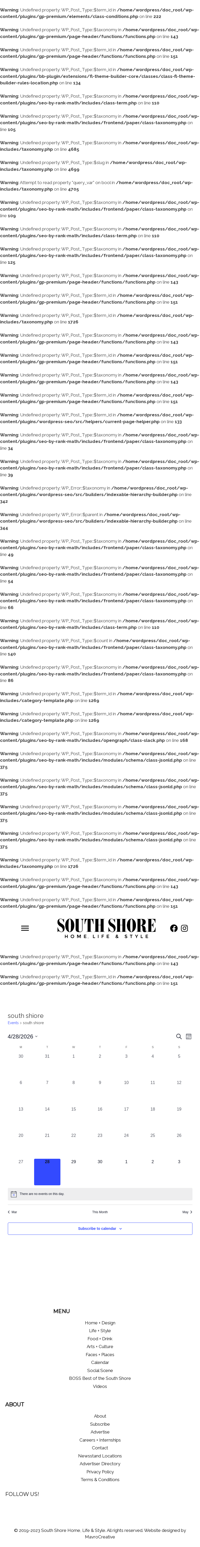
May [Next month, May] (187, 1212)
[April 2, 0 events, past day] (100, 1066)
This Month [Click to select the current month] (100, 1212)
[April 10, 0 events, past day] (126, 1093)
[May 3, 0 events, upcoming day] (179, 1172)
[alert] (100, 1194)
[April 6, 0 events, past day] (21, 1093)
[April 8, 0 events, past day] (73, 1093)
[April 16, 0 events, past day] (100, 1119)
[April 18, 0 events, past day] (153, 1119)
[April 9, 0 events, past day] (100, 1093)
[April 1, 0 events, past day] (73, 1066)
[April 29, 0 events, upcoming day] (73, 1172)
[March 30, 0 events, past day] (21, 1066)
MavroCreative (100, 1536)
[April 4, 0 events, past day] (153, 1066)
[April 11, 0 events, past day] (153, 1093)
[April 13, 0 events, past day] (21, 1119)
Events (13, 1023)
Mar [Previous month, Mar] (12, 1212)
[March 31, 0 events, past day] (47, 1066)
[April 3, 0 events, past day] (126, 1066)
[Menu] (25, 928)
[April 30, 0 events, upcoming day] (100, 1172)
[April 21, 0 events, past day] (47, 1145)
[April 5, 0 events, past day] (179, 1066)
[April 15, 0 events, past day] (73, 1119)
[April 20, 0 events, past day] (21, 1145)
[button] (174, 928)
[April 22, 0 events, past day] (73, 1145)
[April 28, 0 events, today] (47, 1172)
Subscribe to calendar (97, 1228)
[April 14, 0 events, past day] (47, 1119)
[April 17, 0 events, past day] (126, 1119)
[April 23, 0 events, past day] (100, 1145)
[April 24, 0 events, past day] (126, 1145)
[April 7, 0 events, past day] (47, 1093)
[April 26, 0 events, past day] (179, 1145)
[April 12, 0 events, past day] (179, 1093)
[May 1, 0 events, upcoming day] (126, 1172)
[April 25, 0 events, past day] (153, 1145)
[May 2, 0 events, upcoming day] (153, 1172)
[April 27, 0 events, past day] (21, 1172)
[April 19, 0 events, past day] (179, 1119)
